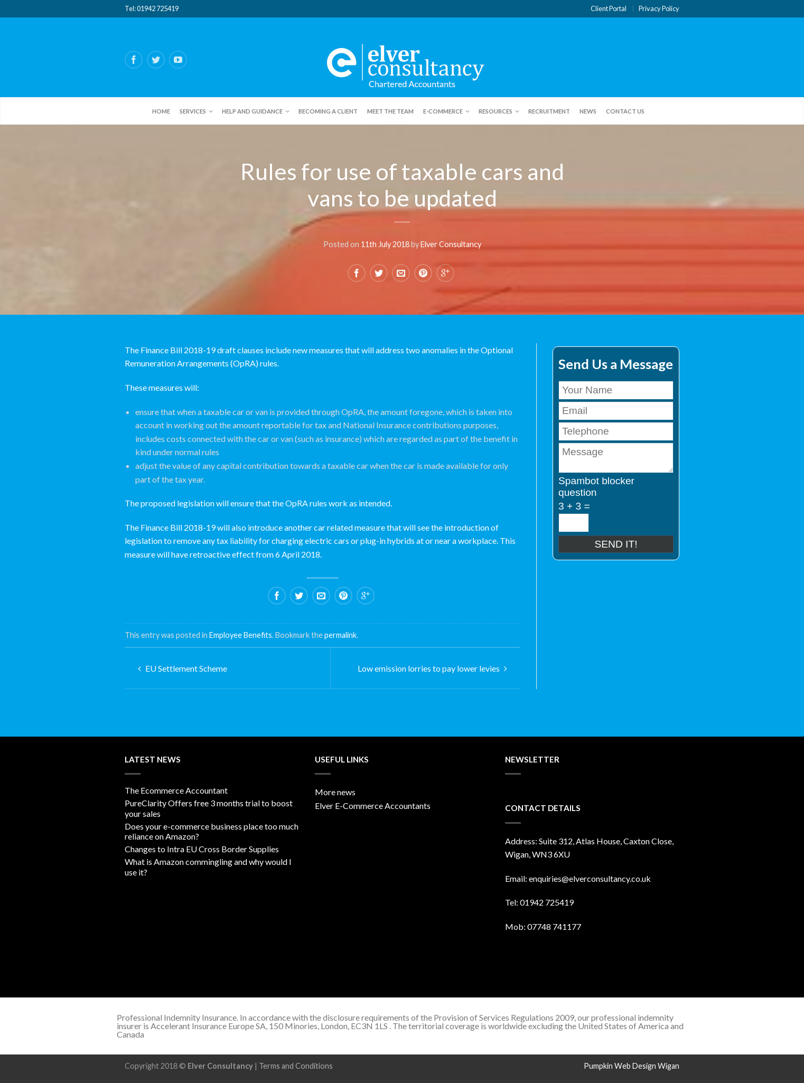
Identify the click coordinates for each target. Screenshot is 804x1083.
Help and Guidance (252, 111)
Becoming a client (328, 111)
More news (335, 792)
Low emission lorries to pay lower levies (432, 668)
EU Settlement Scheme (182, 668)
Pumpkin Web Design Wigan (631, 1065)
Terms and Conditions (296, 1065)
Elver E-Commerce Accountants (373, 806)
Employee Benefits (240, 634)
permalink (340, 634)
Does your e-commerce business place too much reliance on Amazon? (211, 831)
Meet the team (390, 111)
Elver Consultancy (450, 244)
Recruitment (549, 111)
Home (161, 111)
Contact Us (625, 111)
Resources (495, 111)
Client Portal (609, 8)
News (587, 111)
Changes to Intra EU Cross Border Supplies (202, 849)
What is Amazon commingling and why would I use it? (208, 866)
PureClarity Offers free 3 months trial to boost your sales (209, 808)
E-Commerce (443, 111)
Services (193, 111)
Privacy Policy (659, 8)
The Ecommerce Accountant (176, 790)
